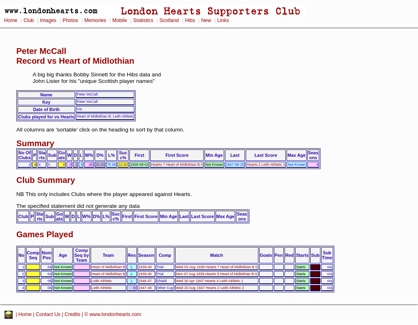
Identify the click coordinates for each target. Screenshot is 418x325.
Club (29, 20)
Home (11, 20)
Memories (95, 20)
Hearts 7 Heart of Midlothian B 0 (177, 164)
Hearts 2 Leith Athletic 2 (266, 164)
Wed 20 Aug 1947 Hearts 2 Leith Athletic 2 (210, 288)
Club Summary (45, 180)
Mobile (119, 20)
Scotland (169, 20)
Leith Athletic (101, 281)
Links (223, 20)
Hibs (190, 20)
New (206, 20)
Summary (35, 143)
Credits (72, 314)
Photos (70, 20)
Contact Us (48, 314)
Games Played (44, 234)
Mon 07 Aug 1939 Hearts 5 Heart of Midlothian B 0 (216, 274)
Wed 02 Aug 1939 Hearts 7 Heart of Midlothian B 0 (217, 267)
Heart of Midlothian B (108, 267)
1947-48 (145, 288)
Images (48, 20)
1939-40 (145, 267)
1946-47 (145, 281)
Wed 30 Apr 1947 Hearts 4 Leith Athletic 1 (209, 281)
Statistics (143, 20)
